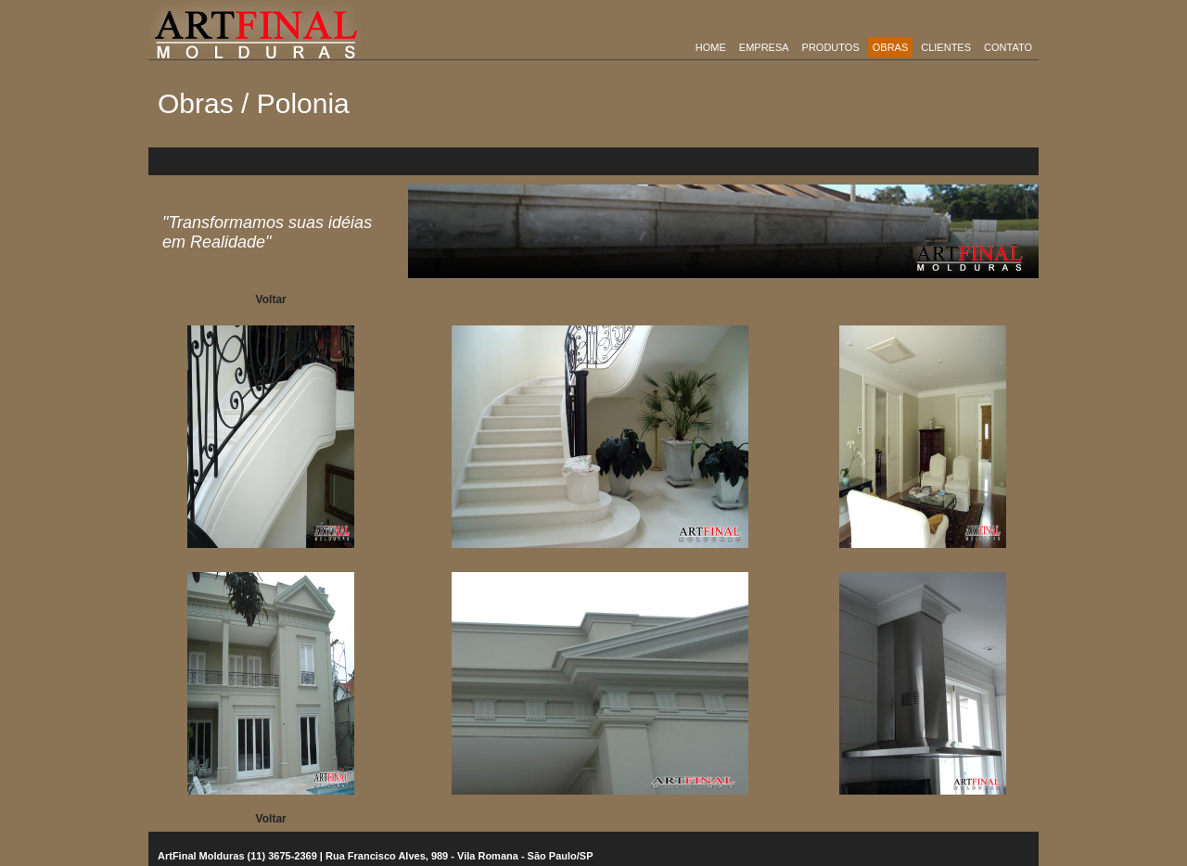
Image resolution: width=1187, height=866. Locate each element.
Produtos (831, 47)
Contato (1008, 47)
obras (891, 47)
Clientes (946, 47)
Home (711, 47)
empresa (764, 47)
